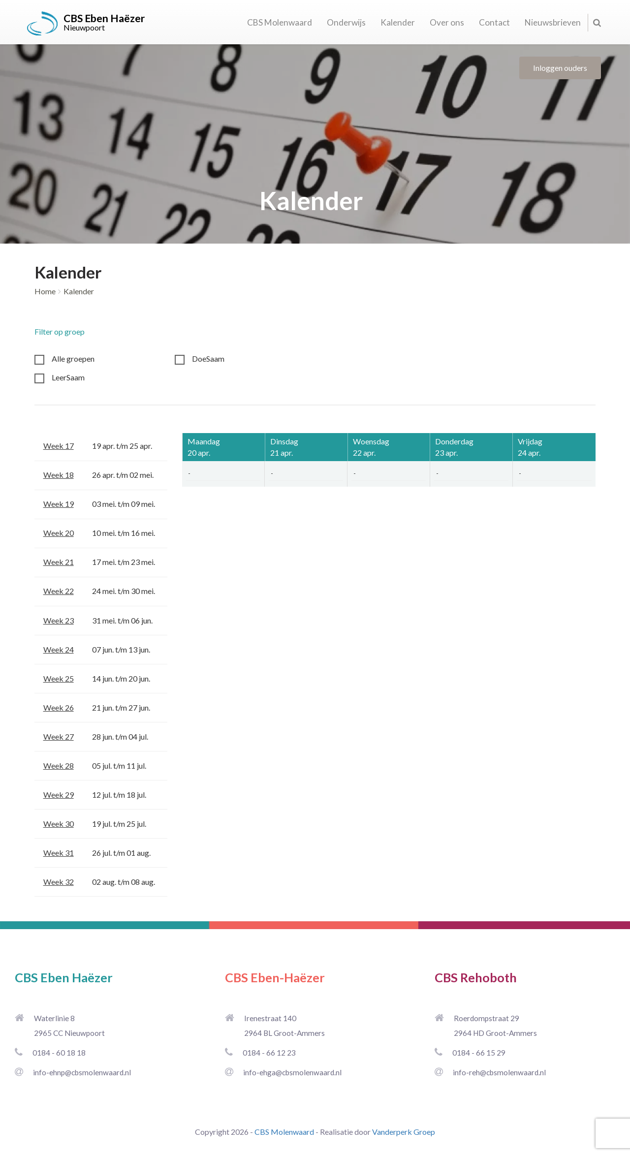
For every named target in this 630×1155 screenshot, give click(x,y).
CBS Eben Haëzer (64, 977)
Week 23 (58, 620)
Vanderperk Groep (403, 1131)
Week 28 (58, 765)
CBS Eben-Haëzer (275, 977)
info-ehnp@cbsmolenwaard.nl (82, 1072)
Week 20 (58, 532)
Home (45, 291)
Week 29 (58, 794)
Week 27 (58, 736)
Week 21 (58, 561)
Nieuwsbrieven (553, 22)
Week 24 (58, 649)
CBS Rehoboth (476, 977)
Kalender (397, 22)
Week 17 (58, 445)
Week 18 (58, 474)
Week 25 (58, 678)
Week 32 (58, 881)
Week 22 (58, 590)
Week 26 (58, 707)
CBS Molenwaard (279, 22)
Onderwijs (346, 22)
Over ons (447, 22)
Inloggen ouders (560, 67)
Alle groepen (73, 358)
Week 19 (58, 503)
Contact (494, 22)
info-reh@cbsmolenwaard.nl (499, 1072)
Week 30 (58, 823)
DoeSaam (208, 358)
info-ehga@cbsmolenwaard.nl (292, 1072)
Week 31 (58, 852)
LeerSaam (68, 377)
